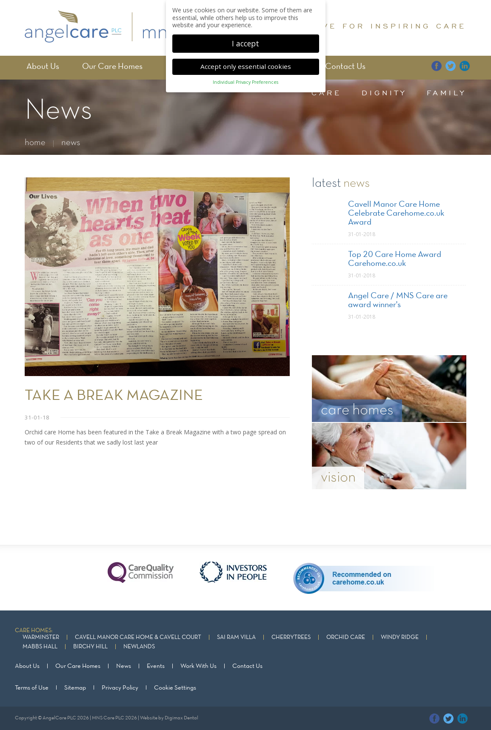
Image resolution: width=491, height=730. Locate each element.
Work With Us (198, 666)
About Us (42, 67)
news (70, 143)
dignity (384, 92)
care (326, 92)
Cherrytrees (291, 637)
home (35, 143)
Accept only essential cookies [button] (245, 66)
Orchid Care (345, 637)
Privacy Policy (120, 687)
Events (156, 666)
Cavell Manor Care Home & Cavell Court (138, 637)
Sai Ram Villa (236, 637)
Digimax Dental (181, 718)
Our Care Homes (112, 67)
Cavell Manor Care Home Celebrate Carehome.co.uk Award (396, 213)
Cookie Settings (175, 687)
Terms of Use (32, 687)
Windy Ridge (400, 637)
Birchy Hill (90, 647)
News (123, 666)
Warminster (41, 637)
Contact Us (345, 67)
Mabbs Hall (40, 647)
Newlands (139, 647)
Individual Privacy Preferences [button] (245, 82)
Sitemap (75, 687)
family (446, 92)
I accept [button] (245, 43)
